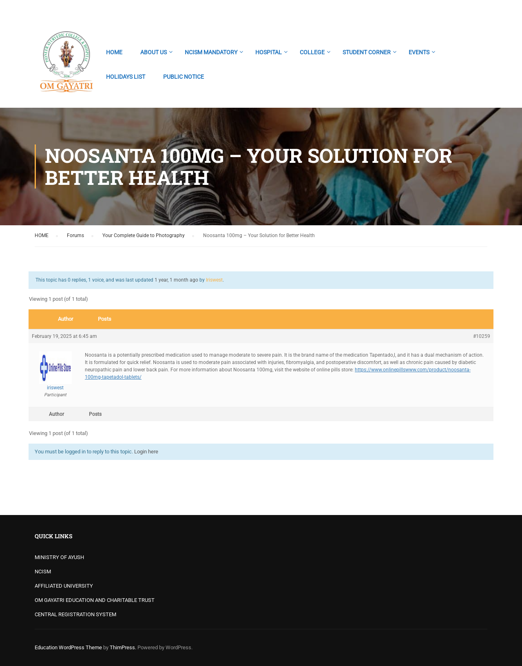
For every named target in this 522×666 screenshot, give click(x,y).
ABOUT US (153, 52)
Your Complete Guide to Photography (143, 235)
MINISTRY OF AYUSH (59, 557)
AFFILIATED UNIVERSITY (64, 586)
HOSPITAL (268, 52)
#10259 (481, 336)
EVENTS (419, 52)
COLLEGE (312, 52)
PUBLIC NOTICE (183, 76)
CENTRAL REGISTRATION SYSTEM (75, 614)
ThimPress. (123, 647)
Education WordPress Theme (68, 647)
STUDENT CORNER (367, 52)
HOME (114, 52)
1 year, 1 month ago (176, 280)
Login (480, 10)
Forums (75, 235)
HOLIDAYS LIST (125, 76)
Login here (146, 451)
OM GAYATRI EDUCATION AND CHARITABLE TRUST (95, 600)
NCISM (43, 571)
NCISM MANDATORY (211, 52)
